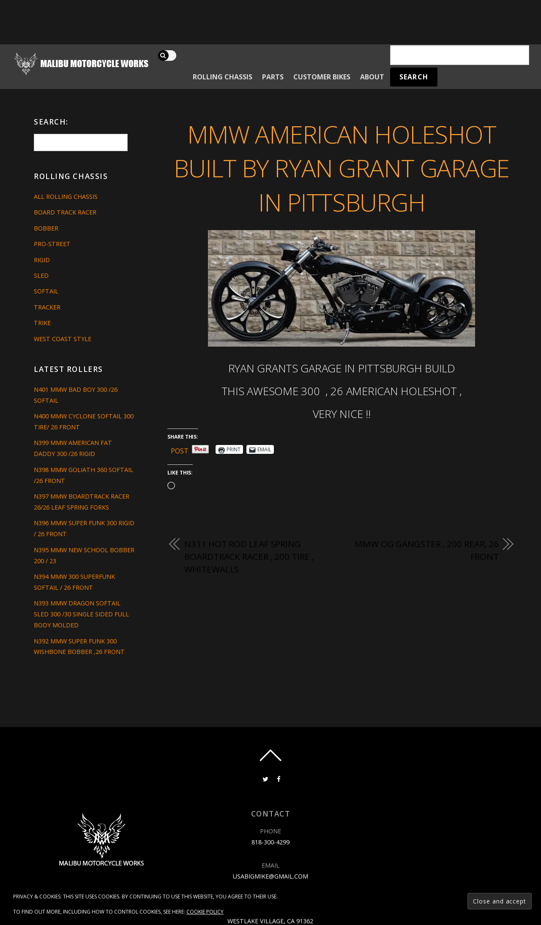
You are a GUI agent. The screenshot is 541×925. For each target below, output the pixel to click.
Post (180, 449)
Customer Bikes (321, 76)
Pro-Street (52, 244)
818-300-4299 (270, 842)
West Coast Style (62, 339)
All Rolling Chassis (66, 197)
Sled (41, 275)
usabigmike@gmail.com (270, 876)
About (372, 76)
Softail (46, 291)
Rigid (42, 260)
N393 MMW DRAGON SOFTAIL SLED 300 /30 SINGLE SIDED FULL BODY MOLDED (81, 614)
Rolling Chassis (222, 76)
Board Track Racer (65, 212)
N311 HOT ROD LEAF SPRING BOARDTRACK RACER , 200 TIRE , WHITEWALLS (249, 556)
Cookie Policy (205, 911)
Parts (273, 76)
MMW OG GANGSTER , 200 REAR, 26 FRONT (427, 550)
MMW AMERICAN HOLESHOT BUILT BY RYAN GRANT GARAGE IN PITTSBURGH (341, 168)
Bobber (46, 228)
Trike (42, 323)
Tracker (47, 307)
